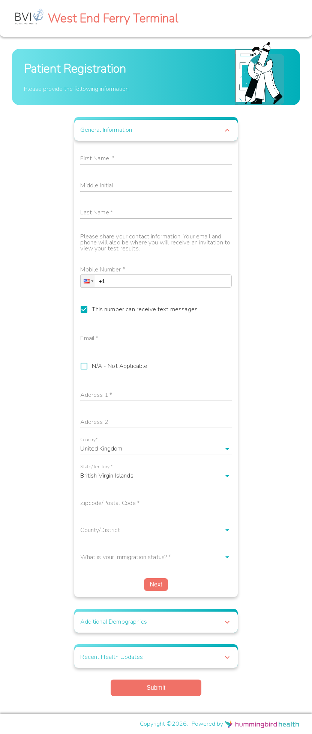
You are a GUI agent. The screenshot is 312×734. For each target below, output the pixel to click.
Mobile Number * (102, 270)
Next (156, 584)
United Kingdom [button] (101, 449)
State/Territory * (96, 467)
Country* (89, 440)
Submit (156, 687)
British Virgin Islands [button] (106, 476)
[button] (155, 130)
